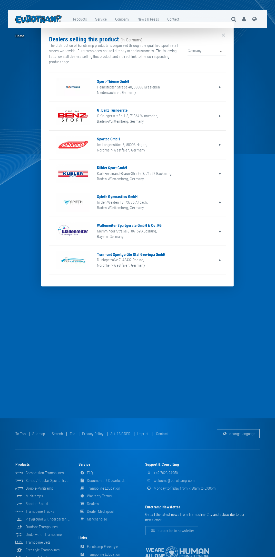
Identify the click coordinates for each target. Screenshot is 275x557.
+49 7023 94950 (161, 473)
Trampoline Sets (38, 542)
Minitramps (34, 496)
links (82, 538)
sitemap (38, 434)
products (80, 19)
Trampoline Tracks (40, 511)
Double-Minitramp (39, 488)
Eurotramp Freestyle (98, 546)
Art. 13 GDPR (120, 434)
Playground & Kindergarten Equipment (55, 519)
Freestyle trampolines (43, 550)
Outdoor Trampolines (42, 527)
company (122, 19)
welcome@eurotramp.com (170, 480)
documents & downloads (102, 480)
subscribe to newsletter (171, 530)
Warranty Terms (95, 496)
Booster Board (37, 503)
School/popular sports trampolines (53, 480)
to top (20, 434)
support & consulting (162, 464)
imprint (142, 434)
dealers (88, 503)
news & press (148, 19)
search (57, 434)
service (101, 19)
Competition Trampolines (45, 473)
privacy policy (92, 434)
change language (238, 434)
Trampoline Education (99, 488)
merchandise (92, 519)
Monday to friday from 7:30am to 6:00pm (180, 488)
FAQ (85, 473)
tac (72, 434)
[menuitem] (80, 19)
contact (173, 19)
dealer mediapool (96, 511)
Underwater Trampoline (44, 534)
